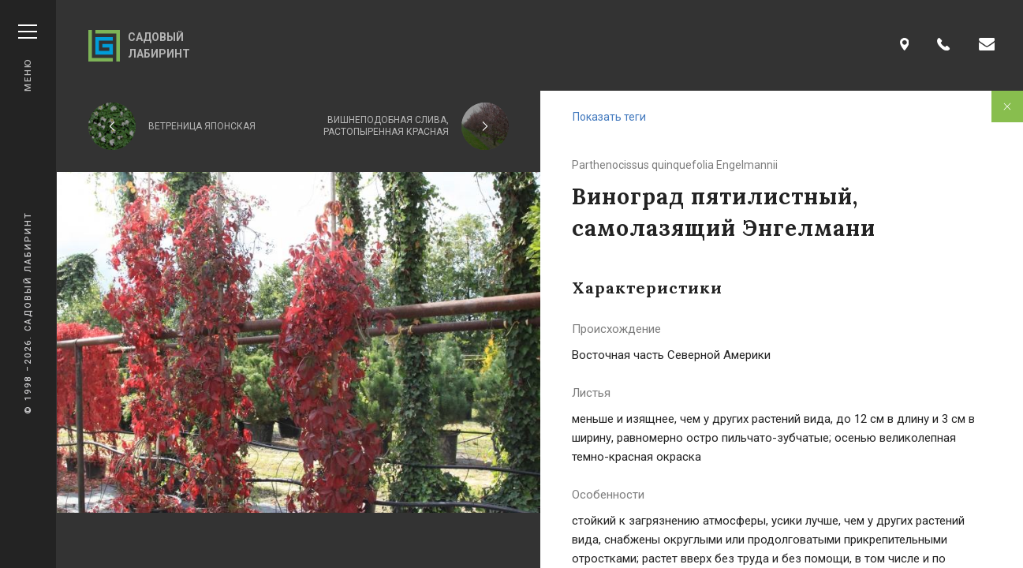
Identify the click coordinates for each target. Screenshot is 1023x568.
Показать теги (609, 116)
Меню (27, 58)
